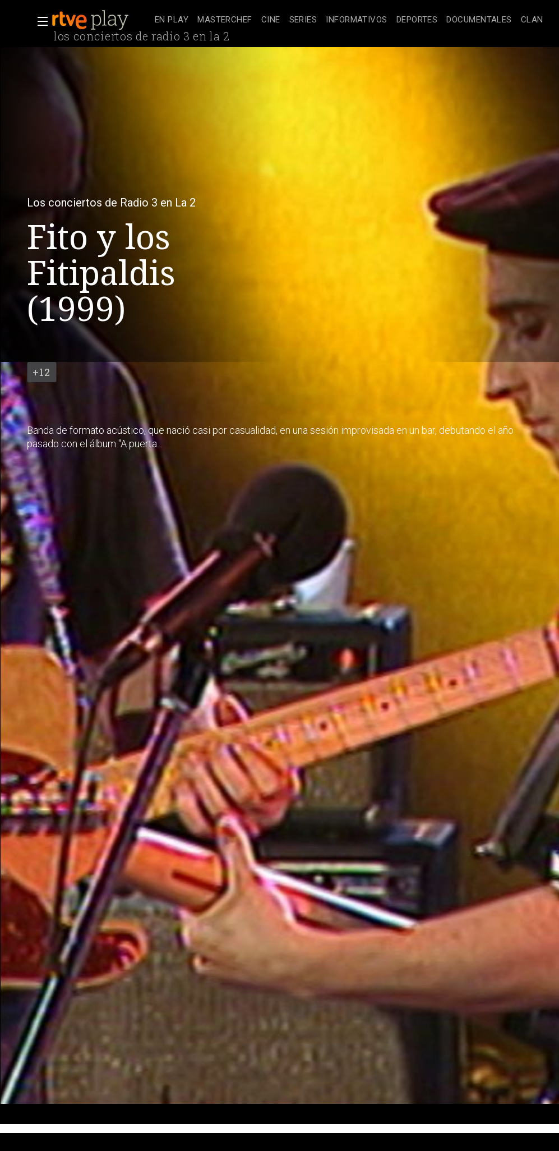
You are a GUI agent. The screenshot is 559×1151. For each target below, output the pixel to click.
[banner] (101, 20)
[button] (39, 21)
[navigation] (349, 20)
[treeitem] (171, 20)
